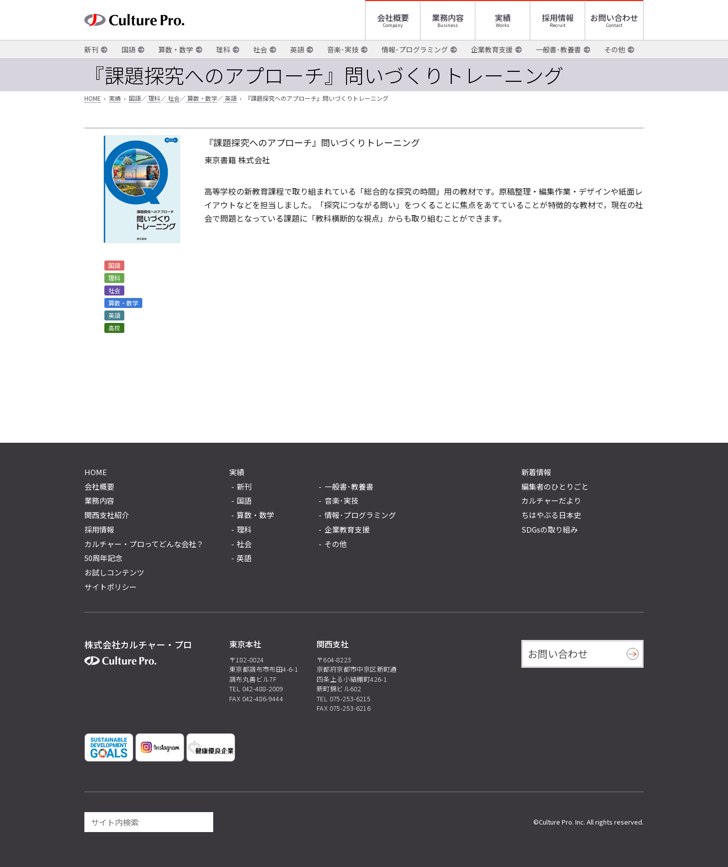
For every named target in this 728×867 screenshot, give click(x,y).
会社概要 (393, 17)
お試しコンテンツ (114, 572)
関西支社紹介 (106, 515)
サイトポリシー (110, 586)
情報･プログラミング (414, 49)
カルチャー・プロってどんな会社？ (144, 544)
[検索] (201, 822)
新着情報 (536, 472)
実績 (503, 17)
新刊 (91, 49)
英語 (297, 49)
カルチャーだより (551, 500)
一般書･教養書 (558, 49)
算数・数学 (175, 49)
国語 (128, 49)
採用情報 (558, 17)
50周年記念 (103, 558)
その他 (614, 49)
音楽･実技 (343, 49)
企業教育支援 (492, 49)
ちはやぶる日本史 (551, 515)
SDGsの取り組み (549, 529)
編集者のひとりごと (555, 486)
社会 (260, 49)
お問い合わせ (614, 17)
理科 (223, 49)
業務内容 (448, 17)
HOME (92, 98)
